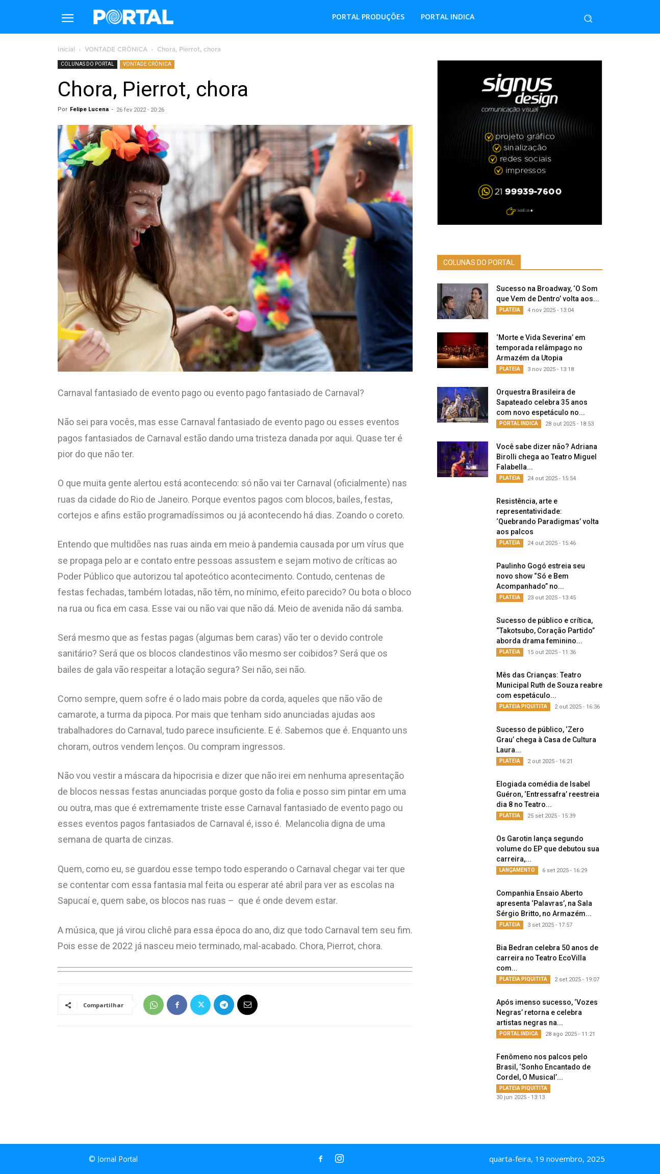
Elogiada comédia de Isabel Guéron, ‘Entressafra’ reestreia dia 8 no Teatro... (547, 794)
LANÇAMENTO (517, 870)
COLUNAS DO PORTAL (87, 64)
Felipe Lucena (89, 109)
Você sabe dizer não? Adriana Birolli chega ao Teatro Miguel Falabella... (546, 456)
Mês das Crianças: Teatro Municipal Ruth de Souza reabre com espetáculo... (549, 685)
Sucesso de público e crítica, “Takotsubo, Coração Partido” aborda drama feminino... (545, 630)
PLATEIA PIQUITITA (523, 706)
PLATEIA (509, 309)
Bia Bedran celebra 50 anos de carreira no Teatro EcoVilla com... (547, 958)
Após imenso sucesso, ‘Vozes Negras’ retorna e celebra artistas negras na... (547, 1012)
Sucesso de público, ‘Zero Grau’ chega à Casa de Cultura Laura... (546, 739)
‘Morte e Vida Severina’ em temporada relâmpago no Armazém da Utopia (541, 347)
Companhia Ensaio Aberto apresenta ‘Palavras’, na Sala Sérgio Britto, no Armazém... (544, 903)
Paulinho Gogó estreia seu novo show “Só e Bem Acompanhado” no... (540, 576)
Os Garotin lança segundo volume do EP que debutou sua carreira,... (547, 848)
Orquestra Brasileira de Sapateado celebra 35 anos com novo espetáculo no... (542, 402)
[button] (588, 18)
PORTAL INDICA (518, 423)
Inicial (66, 50)
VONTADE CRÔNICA (116, 50)
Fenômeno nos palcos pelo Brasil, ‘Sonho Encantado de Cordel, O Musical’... (543, 1067)
